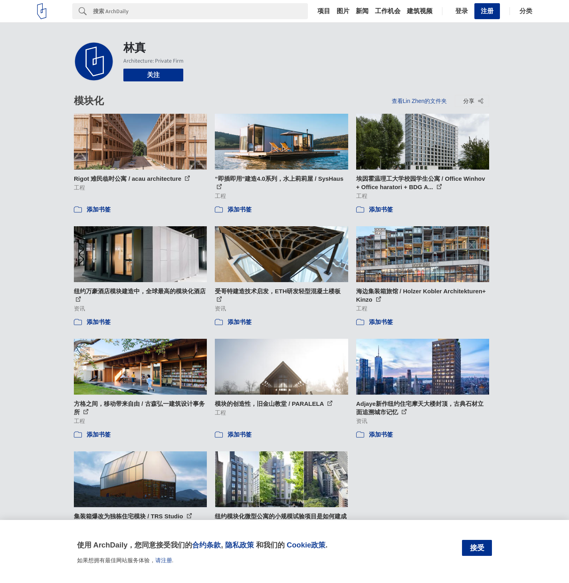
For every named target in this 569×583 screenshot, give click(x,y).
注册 (487, 11)
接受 (477, 548)
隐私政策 (239, 545)
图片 (343, 11)
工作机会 (387, 11)
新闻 (362, 11)
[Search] (200, 11)
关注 (153, 74)
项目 (323, 11)
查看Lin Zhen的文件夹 (419, 101)
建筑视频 (419, 11)
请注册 (163, 560)
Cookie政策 (306, 545)
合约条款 (206, 545)
